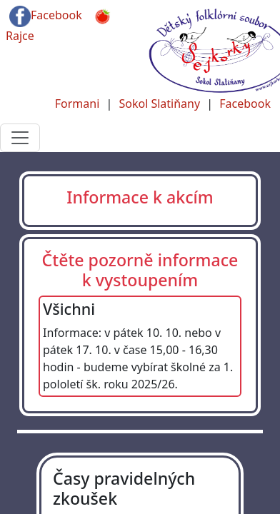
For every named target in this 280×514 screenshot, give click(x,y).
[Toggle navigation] (20, 138)
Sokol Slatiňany (159, 103)
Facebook (45, 16)
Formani (77, 103)
